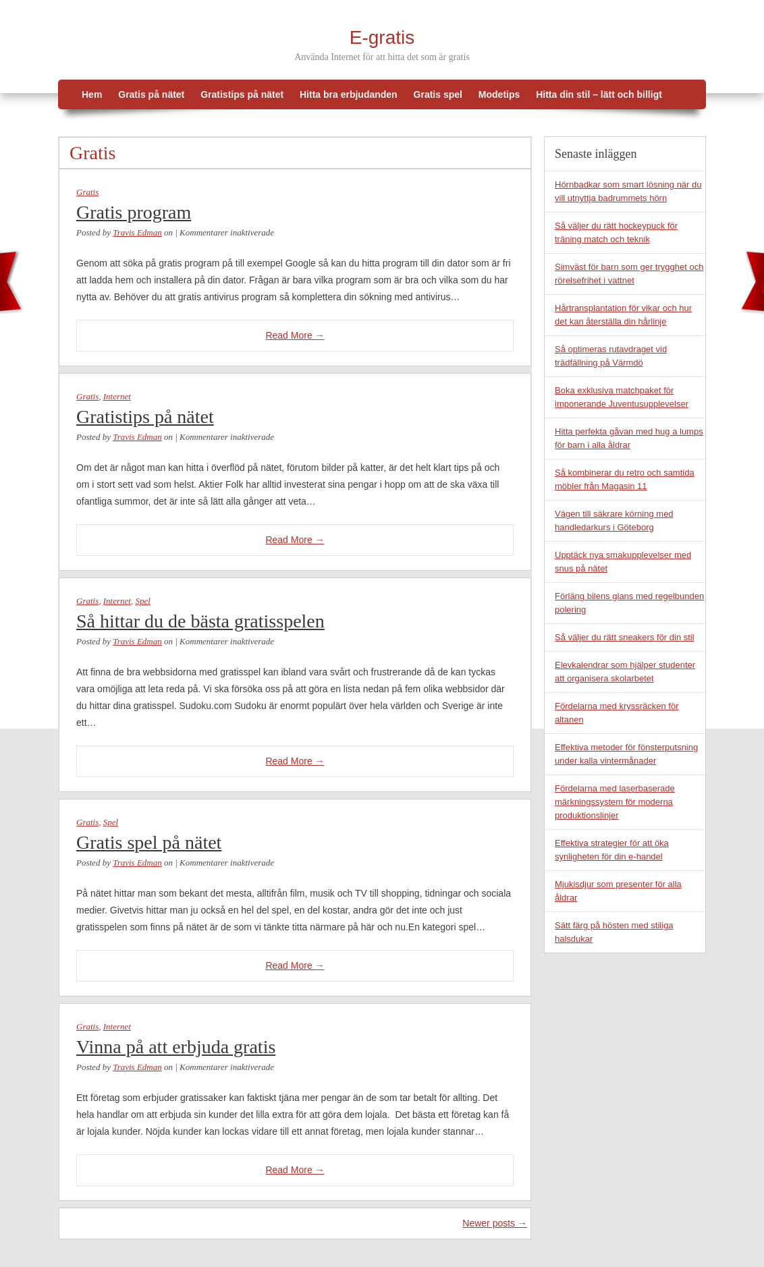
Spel (142, 601)
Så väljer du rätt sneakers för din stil (624, 637)
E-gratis (382, 37)
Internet (117, 396)
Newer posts (494, 1223)
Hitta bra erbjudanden (349, 94)
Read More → (294, 335)
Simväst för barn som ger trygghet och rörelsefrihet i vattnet (629, 273)
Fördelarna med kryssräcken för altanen (617, 713)
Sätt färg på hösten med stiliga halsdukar (614, 932)
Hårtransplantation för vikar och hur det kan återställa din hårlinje (623, 315)
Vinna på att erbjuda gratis (175, 1046)
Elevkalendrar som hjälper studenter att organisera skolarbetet (625, 671)
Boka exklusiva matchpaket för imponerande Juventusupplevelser (621, 397)
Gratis (87, 192)
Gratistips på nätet (241, 94)
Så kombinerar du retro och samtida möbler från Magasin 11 (624, 479)
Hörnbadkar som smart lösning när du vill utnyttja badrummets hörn (628, 191)
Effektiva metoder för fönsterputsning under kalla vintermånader (626, 754)
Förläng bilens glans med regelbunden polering (629, 603)
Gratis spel (438, 94)
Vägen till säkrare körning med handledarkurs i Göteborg (614, 520)
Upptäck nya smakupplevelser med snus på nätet (623, 561)
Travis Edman (137, 232)
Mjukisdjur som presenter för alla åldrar (618, 891)
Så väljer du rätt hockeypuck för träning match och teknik (616, 232)
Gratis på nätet (151, 94)
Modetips (499, 94)
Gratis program (133, 212)
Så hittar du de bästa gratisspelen (200, 621)
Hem (92, 94)
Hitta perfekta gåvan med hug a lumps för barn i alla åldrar (629, 438)
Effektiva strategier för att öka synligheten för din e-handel (612, 850)
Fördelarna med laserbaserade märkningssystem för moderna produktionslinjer (615, 801)
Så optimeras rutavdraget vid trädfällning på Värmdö (611, 356)
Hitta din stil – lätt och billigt (599, 94)
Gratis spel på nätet (148, 842)
